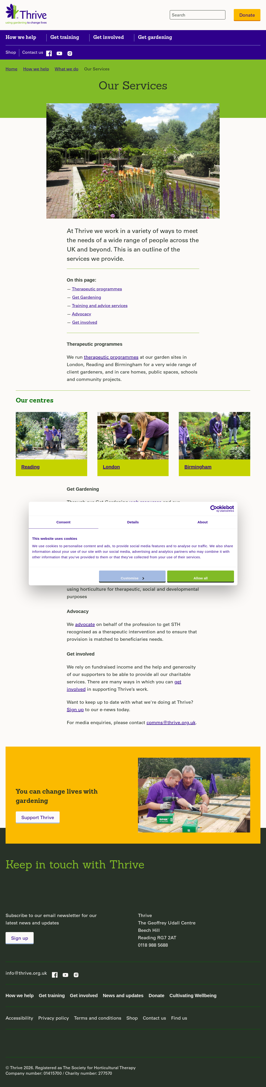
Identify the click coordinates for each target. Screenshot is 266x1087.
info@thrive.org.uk (26, 973)
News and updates (123, 995)
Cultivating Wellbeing (193, 995)
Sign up (75, 709)
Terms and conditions (97, 1018)
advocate (85, 624)
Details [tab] (133, 522)
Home (11, 69)
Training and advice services (100, 305)
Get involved (84, 322)
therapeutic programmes (111, 357)
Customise (132, 578)
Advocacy (81, 314)
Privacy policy (53, 1018)
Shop (11, 52)
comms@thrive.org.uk (171, 722)
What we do (66, 69)
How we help (36, 69)
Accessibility (19, 1018)
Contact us (32, 52)
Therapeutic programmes (97, 289)
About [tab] (203, 522)
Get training (52, 995)
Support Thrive (37, 817)
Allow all (201, 578)
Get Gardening (86, 297)
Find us (179, 1018)
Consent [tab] (63, 522)
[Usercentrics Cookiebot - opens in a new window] (213, 508)
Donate (247, 15)
